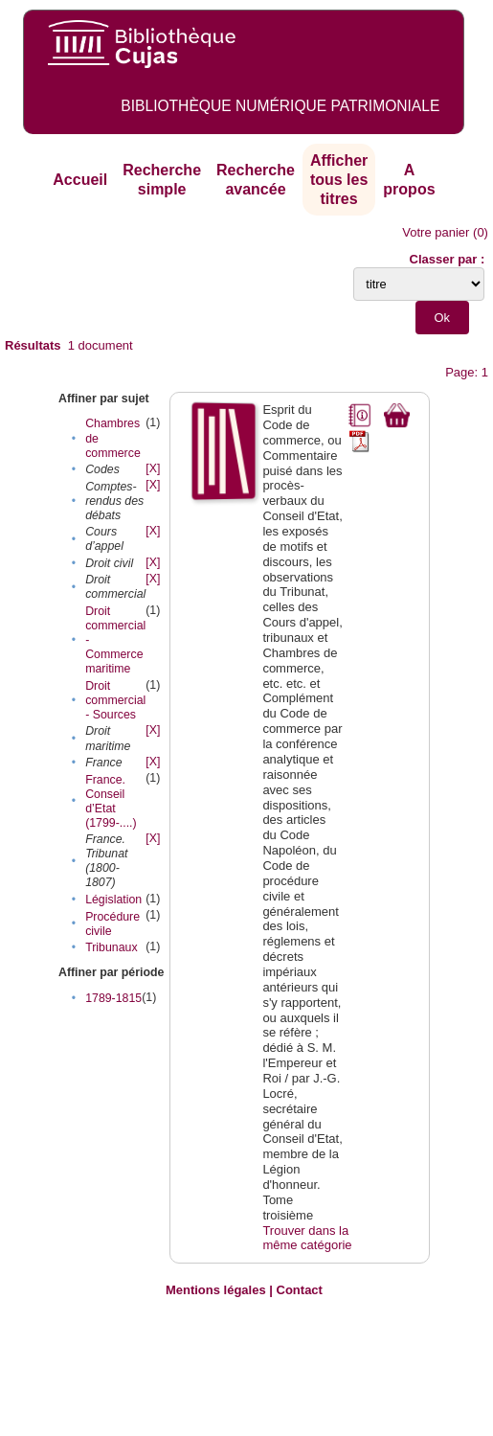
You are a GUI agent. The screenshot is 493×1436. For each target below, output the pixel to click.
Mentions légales (216, 1290)
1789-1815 (113, 998)
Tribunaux (111, 947)
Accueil (80, 179)
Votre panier (435, 232)
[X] (153, 468)
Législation (113, 899)
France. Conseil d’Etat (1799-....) (111, 801)
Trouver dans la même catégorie (306, 1238)
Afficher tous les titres (339, 179)
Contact (300, 1290)
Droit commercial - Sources (115, 700)
